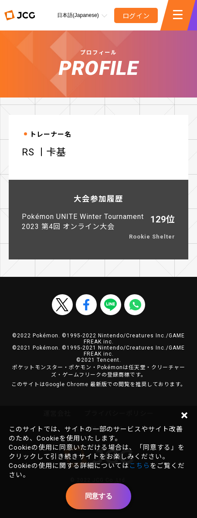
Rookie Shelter (152, 236)
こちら (139, 466)
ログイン (136, 16)
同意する (98, 496)
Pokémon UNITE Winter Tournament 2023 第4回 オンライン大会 (83, 221)
